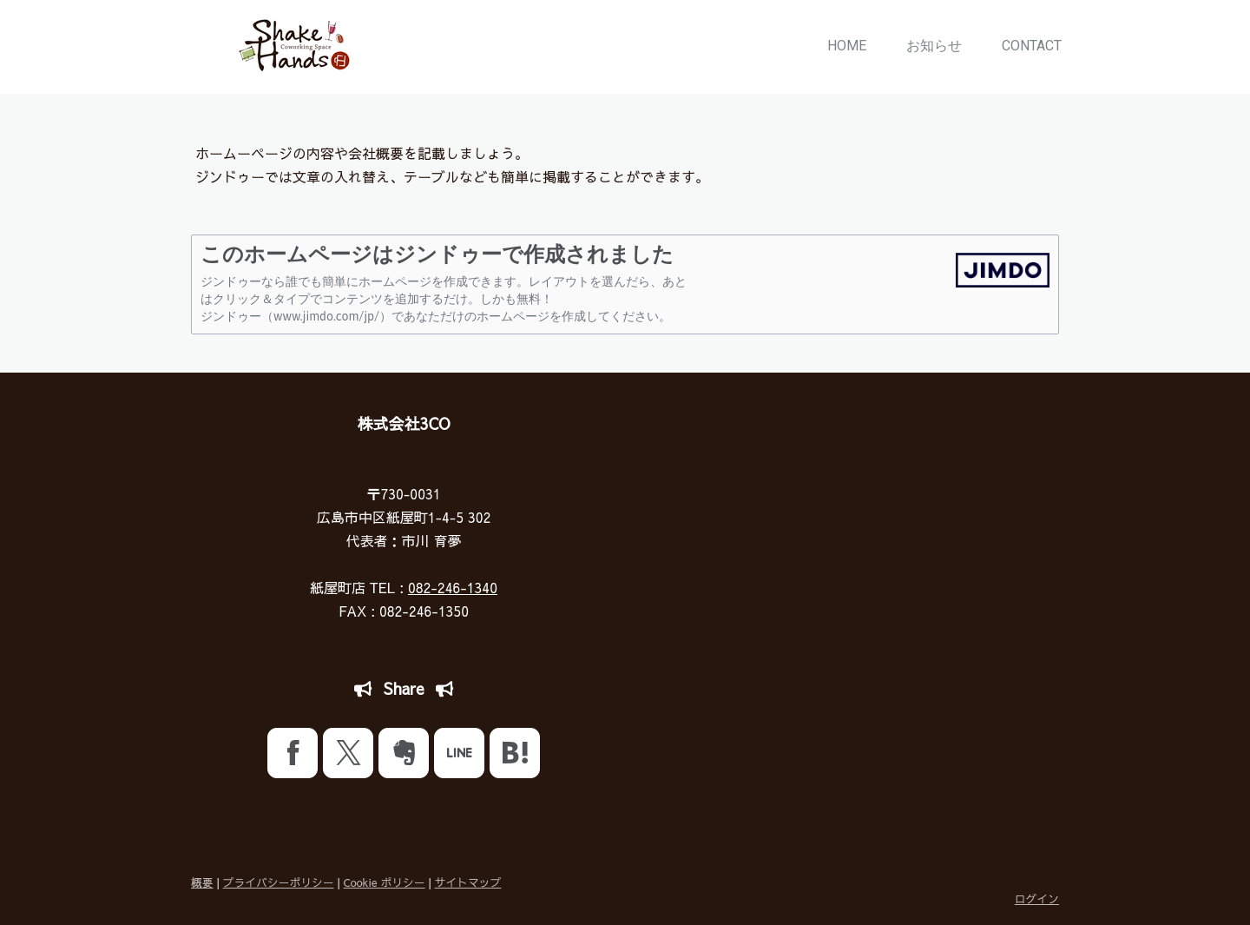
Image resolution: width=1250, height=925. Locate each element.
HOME (846, 45)
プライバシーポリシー (278, 882)
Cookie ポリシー (384, 882)
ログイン (1037, 898)
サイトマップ (468, 882)
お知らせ (934, 45)
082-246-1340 (452, 587)
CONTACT (1032, 45)
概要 (202, 882)
